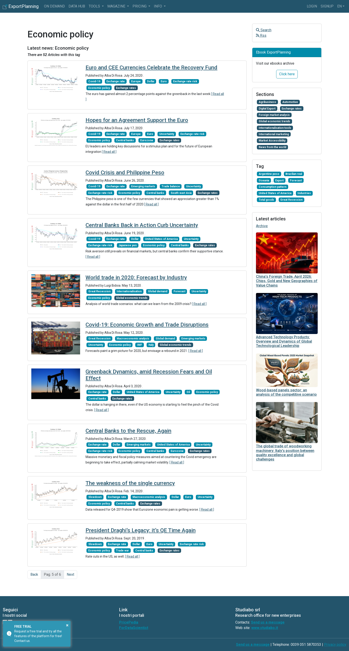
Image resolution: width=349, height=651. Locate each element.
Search (263, 30)
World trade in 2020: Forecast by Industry (136, 277)
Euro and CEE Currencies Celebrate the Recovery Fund (151, 67)
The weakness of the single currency (130, 483)
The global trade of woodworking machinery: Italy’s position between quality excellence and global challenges (285, 452)
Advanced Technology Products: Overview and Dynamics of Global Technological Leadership (284, 341)
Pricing (140, 6)
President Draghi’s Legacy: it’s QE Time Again (141, 530)
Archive (262, 226)
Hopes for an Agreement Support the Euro (137, 120)
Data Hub (77, 6)
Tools (95, 6)
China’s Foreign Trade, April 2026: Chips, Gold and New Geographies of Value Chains (286, 280)
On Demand (54, 6)
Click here (287, 74)
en (339, 6)
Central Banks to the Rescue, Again (128, 431)
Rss (261, 35)
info (158, 6)
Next (70, 574)
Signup (327, 6)
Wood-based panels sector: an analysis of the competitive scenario (286, 392)
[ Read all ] (109, 152)
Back (34, 574)
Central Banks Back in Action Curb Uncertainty (142, 225)
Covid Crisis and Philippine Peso (125, 172)
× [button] (67, 625)
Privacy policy (335, 644)
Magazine (116, 6)
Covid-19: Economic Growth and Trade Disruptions (147, 325)
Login (312, 6)
